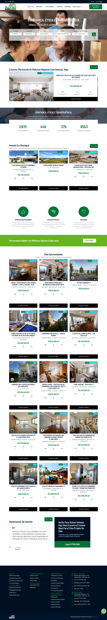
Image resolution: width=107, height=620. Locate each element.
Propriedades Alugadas (64, 130)
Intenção (16, 31)
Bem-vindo (31, 6)
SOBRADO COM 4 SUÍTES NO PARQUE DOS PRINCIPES (23, 385)
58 (35, 381)
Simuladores (54, 588)
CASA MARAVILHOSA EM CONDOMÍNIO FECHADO (23, 166)
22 (65, 432)
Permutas (60, 6)
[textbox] (63, 34)
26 (65, 330)
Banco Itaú (54, 597)
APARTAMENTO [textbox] (44, 34)
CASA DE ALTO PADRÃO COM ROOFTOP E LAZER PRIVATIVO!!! (23, 436)
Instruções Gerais (35, 585)
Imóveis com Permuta (57, 578)
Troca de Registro (14, 583)
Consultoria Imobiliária (57, 590)
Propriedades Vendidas (43, 130)
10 (65, 162)
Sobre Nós (39, 6)
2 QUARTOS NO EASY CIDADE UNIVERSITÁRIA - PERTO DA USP (83, 166)
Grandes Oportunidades (57, 583)
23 (95, 330)
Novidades (68, 6)
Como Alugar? (50, 6)
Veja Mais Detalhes (76, 99)
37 (35, 162)
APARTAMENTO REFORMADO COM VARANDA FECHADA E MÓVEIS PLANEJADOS (53, 437)
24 (95, 483)
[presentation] (92, 67)
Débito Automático (14, 575)
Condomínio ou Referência (80, 31)
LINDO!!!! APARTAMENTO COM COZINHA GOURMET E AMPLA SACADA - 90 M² (23, 284)
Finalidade (29, 31)
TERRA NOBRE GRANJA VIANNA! (53, 165)
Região (62, 31)
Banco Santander (56, 607)
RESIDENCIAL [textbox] (28, 34)
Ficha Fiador (33, 580)
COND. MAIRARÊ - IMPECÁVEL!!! (84, 384)
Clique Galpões (89, 240)
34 (35, 279)
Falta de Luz (12, 592)
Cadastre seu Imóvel (56, 575)
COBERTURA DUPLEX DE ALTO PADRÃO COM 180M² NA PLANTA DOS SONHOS (23, 334)
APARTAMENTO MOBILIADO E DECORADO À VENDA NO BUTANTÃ (53, 284)
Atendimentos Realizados (84, 130)
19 (35, 483)
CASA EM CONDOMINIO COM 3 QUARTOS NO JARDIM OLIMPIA (23, 487)
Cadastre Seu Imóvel (95, 6)
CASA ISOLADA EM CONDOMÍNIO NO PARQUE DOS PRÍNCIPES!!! (84, 436)
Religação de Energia (15, 590)
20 (95, 279)
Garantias (33, 587)
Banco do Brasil (55, 602)
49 (51, 100)
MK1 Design (95, 616)
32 (35, 432)
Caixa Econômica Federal (58, 599)
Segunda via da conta (15, 578)
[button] (94, 37)
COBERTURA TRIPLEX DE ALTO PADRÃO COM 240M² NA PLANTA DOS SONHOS (76, 76)
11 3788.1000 (9, 1)
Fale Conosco (77, 6)
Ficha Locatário (34, 578)
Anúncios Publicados (23, 130)
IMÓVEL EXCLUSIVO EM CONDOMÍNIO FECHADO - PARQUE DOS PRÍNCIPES (83, 487)
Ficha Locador (34, 575)
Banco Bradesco (55, 604)
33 (95, 381)
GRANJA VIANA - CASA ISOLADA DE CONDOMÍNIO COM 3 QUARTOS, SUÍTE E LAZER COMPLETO (53, 386)
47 (35, 330)
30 (95, 162)
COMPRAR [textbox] (15, 34)
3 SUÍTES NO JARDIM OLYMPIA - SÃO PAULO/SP (83, 334)
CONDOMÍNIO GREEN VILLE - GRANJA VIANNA (53, 334)
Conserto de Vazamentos (16, 580)
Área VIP (99, 1)
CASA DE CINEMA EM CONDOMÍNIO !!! (53, 486)
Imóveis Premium (56, 585)
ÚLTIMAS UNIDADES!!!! (84, 283)
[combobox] (16, 34)
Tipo (45, 31)
